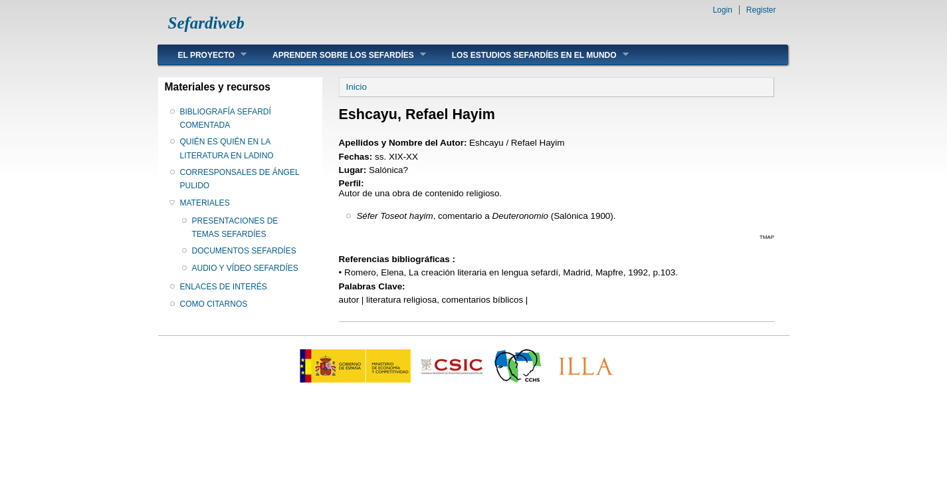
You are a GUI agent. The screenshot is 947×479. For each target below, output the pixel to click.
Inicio (356, 87)
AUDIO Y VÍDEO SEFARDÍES (245, 268)
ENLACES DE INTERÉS (223, 286)
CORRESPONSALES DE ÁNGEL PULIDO (240, 179)
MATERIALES (205, 203)
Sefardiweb (206, 23)
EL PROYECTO (202, 55)
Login (722, 10)
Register (761, 10)
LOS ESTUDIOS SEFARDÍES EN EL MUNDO (530, 55)
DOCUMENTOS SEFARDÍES (244, 250)
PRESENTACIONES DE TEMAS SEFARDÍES (235, 227)
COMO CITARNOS (214, 304)
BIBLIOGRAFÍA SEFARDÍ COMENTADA (225, 118)
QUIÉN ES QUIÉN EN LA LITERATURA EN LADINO (227, 148)
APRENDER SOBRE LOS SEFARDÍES (339, 55)
